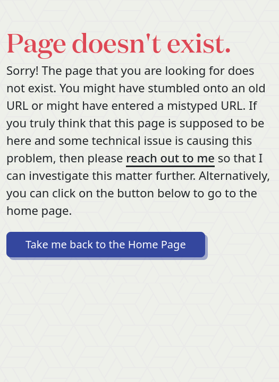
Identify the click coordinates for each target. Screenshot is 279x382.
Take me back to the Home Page (106, 244)
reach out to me (170, 158)
